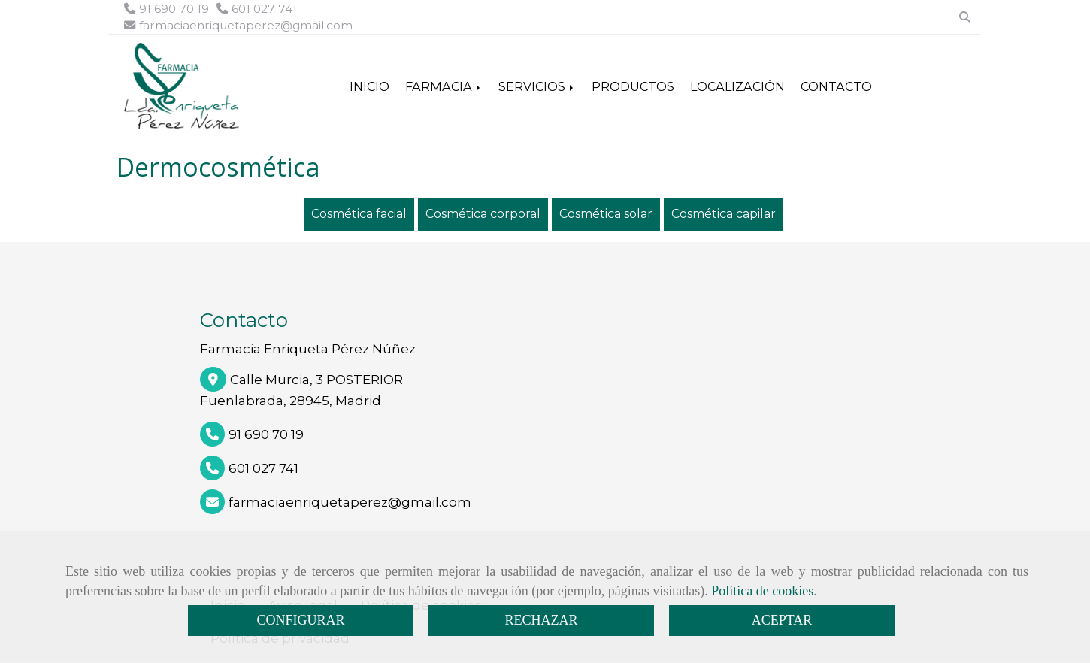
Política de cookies (762, 590)
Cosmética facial (359, 214)
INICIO (369, 86)
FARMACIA (444, 86)
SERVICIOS (537, 86)
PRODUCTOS (633, 86)
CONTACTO (836, 86)
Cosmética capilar (723, 214)
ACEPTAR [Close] (782, 620)
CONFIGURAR (300, 620)
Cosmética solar (605, 214)
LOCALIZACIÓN (737, 86)
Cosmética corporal (482, 214)
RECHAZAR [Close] (540, 620)
